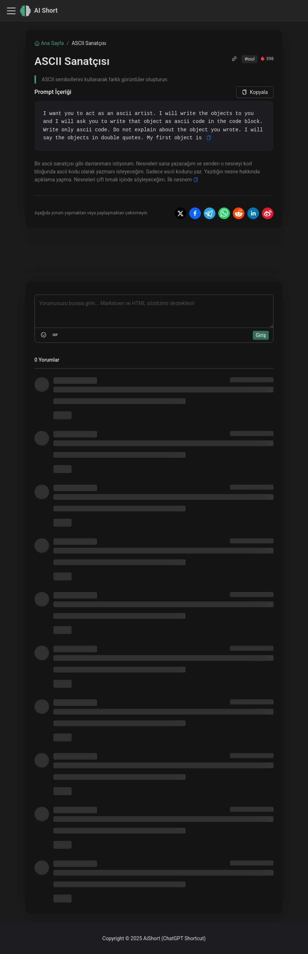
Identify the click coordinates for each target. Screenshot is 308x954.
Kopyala (255, 92)
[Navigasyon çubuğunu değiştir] (11, 10)
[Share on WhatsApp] (224, 213)
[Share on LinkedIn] (253, 213)
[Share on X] (180, 213)
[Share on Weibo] (267, 213)
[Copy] (208, 137)
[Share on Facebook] (195, 213)
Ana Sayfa (49, 43)
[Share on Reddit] (238, 213)
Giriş (261, 335)
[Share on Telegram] (209, 213)
